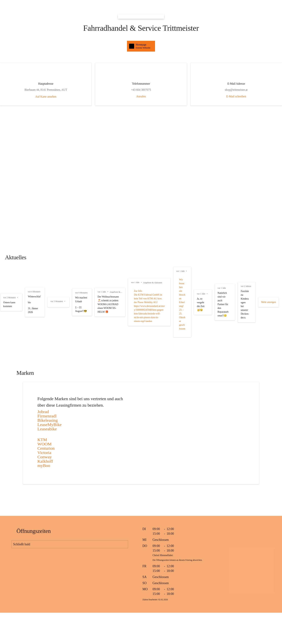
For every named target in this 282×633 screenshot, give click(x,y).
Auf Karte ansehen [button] (83, 100)
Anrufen (141, 96)
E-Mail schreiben (199, 96)
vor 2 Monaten (9, 275)
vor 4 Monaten (169, 275)
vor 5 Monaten (250, 275)
